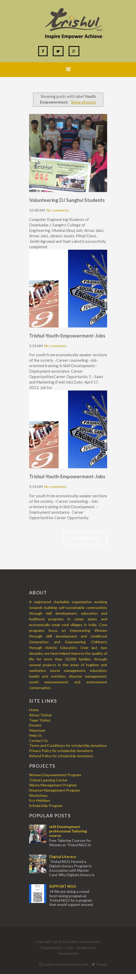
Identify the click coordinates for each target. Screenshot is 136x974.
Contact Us (38, 740)
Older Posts (85, 538)
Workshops (38, 795)
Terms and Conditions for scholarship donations (68, 745)
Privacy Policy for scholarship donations (61, 750)
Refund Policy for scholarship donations (61, 756)
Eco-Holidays (39, 800)
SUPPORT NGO (62, 886)
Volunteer (37, 730)
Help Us (35, 735)
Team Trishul (39, 720)
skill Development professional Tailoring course (68, 831)
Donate (35, 725)
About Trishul (40, 715)
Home (34, 710)
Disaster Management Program (54, 790)
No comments (57, 210)
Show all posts (83, 102)
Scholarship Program (45, 805)
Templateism (68, 953)
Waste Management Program (53, 785)
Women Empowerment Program (55, 775)
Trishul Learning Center (48, 780)
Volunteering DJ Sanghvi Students (67, 200)
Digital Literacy (62, 856)
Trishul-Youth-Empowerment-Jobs (67, 336)
